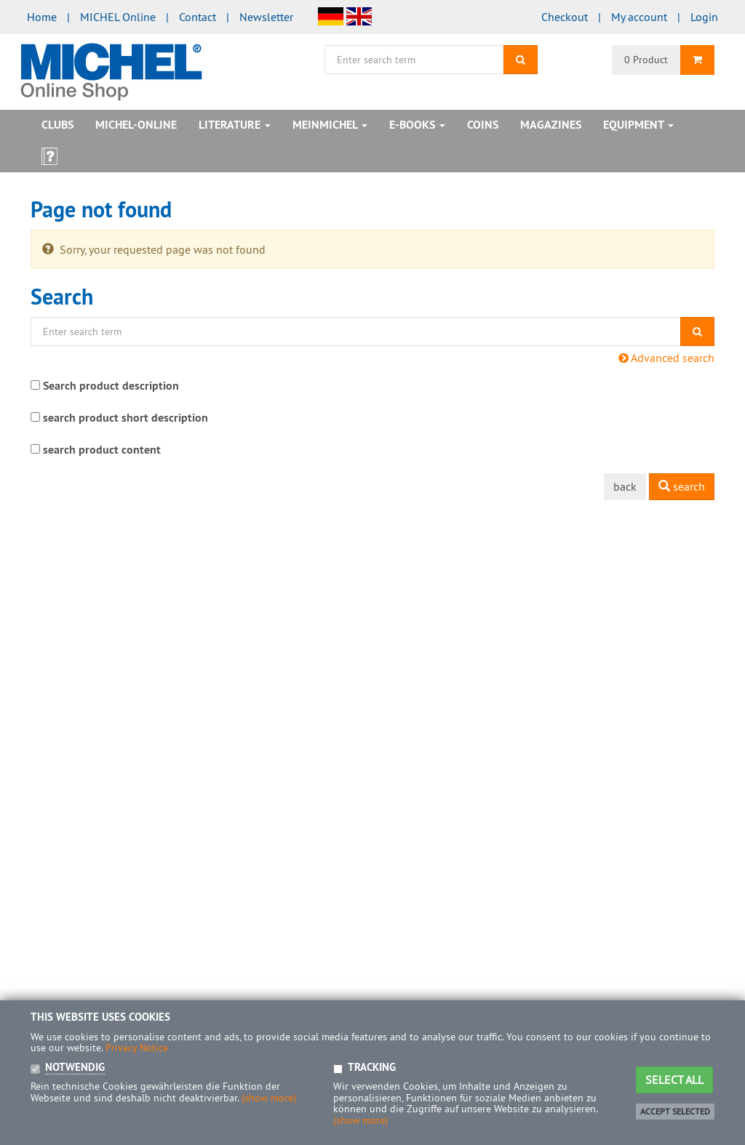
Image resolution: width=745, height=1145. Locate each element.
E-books (417, 124)
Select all (674, 1079)
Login (704, 16)
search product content (102, 449)
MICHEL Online (118, 16)
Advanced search (666, 357)
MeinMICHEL (329, 124)
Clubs (57, 124)
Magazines (550, 124)
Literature (235, 124)
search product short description (125, 417)
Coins (482, 124)
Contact (197, 16)
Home (42, 16)
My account (639, 16)
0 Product (646, 59)
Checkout (564, 16)
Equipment (638, 124)
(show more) (269, 1097)
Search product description (111, 385)
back (625, 486)
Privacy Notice (136, 1047)
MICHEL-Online (136, 124)
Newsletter (266, 16)
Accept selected (675, 1111)
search (681, 486)
